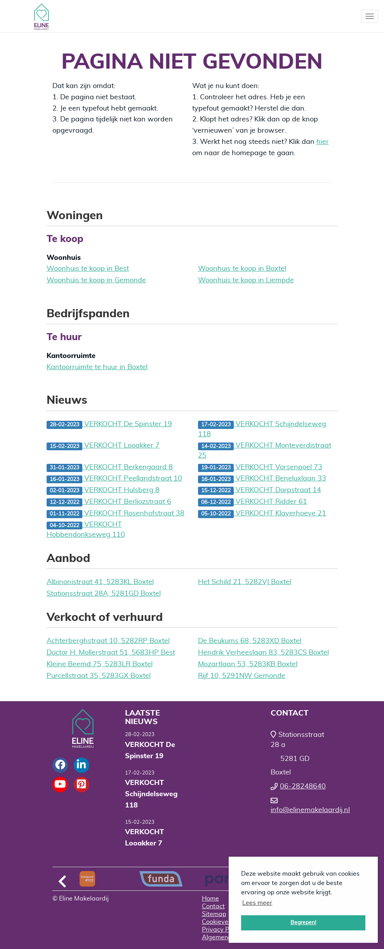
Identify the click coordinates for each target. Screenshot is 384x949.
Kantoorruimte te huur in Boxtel (97, 367)
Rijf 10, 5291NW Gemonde (241, 675)
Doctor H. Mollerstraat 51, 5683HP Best (111, 652)
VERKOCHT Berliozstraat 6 (109, 502)
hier (322, 141)
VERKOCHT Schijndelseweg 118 (262, 429)
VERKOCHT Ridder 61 (252, 502)
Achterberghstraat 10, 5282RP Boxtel (108, 641)
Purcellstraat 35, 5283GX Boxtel (99, 675)
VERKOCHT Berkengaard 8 (110, 468)
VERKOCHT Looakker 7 (103, 446)
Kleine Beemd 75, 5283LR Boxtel (100, 664)
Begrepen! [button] (303, 922)
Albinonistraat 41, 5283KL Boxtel (100, 582)
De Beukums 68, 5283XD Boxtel (249, 641)
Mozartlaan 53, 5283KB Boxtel (247, 664)
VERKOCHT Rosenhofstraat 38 (115, 514)
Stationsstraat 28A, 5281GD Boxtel (104, 593)
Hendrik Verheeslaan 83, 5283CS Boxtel (263, 652)
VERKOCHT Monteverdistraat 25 (264, 450)
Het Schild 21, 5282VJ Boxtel (244, 582)
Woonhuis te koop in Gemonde (96, 280)
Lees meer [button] (257, 903)
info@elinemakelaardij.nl (310, 810)
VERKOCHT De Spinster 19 (109, 425)
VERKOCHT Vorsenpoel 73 (260, 468)
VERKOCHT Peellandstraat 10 (114, 479)
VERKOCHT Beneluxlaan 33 (262, 479)
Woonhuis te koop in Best (88, 268)
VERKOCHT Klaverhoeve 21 (262, 514)
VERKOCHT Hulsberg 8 (103, 491)
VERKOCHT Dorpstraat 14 (259, 491)
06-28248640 (303, 786)
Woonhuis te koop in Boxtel (242, 268)
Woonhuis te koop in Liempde (246, 280)
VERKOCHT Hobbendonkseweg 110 (86, 529)
